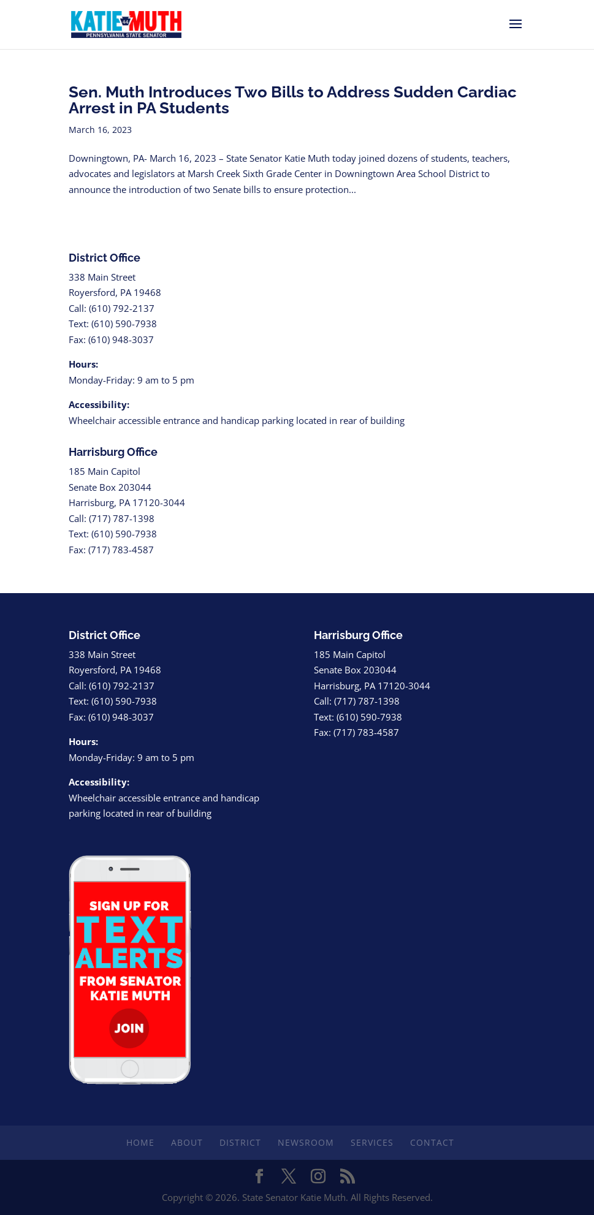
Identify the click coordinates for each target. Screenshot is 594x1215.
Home (140, 1142)
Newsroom (306, 1142)
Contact (432, 1142)
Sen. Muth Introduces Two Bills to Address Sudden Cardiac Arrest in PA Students (293, 100)
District (240, 1142)
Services (372, 1142)
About (187, 1142)
